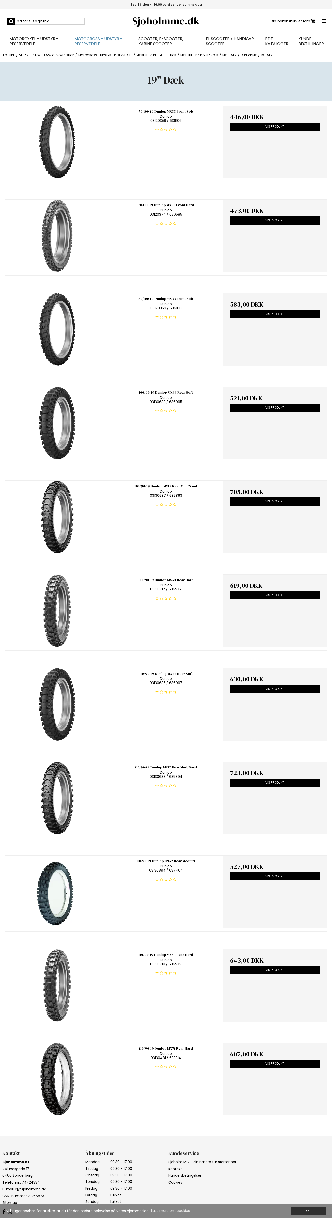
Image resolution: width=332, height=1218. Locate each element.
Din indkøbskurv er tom (293, 21)
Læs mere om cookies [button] (170, 1210)
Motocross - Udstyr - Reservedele (98, 41)
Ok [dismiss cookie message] (308, 1211)
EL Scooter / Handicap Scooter (230, 41)
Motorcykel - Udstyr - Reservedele (33, 41)
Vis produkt (274, 126)
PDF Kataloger (276, 41)
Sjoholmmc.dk (166, 20)
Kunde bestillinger (311, 41)
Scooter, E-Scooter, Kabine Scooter (160, 41)
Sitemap (9, 1202)
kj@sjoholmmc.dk (30, 1189)
